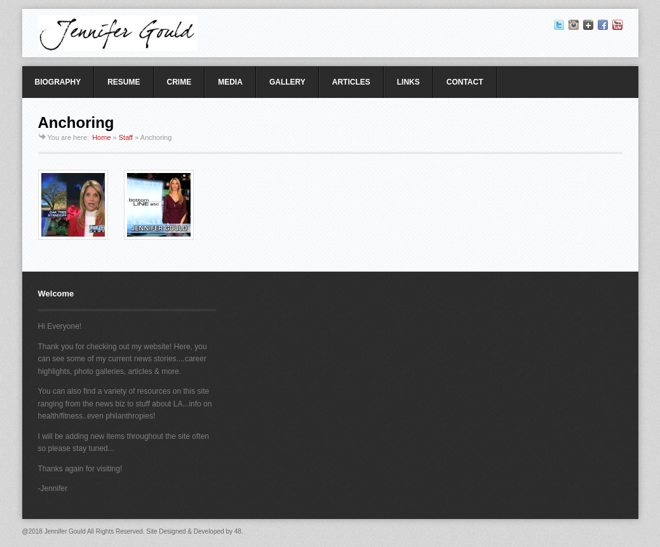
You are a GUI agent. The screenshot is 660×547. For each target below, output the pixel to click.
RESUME (123, 82)
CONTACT (465, 82)
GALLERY (287, 82)
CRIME (179, 82)
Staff (126, 137)
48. (238, 531)
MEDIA (230, 82)
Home (101, 137)
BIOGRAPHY (58, 82)
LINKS (408, 82)
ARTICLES (351, 82)
